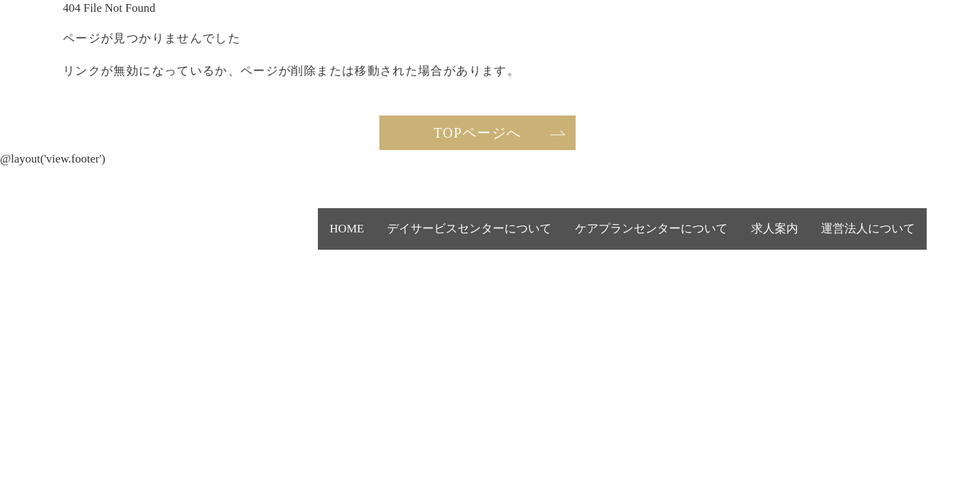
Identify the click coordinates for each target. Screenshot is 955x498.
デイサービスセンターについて (537, 237)
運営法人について (879, 237)
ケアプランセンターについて (698, 237)
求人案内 (807, 237)
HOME (439, 237)
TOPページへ (478, 132)
